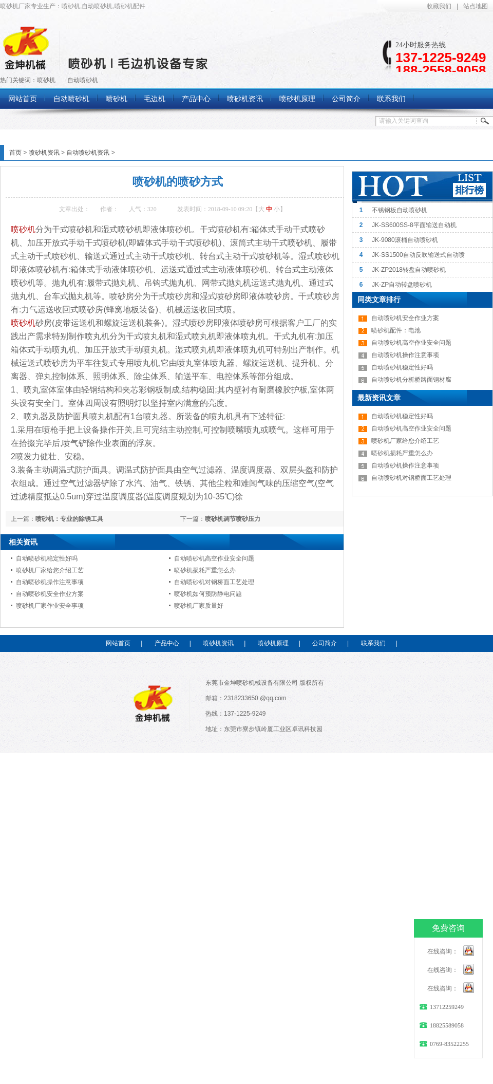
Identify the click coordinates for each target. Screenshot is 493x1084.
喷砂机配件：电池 (396, 330)
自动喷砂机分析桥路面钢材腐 (411, 379)
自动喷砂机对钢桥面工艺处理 (214, 582)
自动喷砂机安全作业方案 (50, 593)
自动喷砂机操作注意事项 (50, 582)
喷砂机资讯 (44, 152)
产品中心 (167, 643)
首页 (15, 152)
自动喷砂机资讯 (87, 152)
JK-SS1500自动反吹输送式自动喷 (418, 254)
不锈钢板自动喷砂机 (399, 210)
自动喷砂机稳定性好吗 (47, 558)
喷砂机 (46, 80)
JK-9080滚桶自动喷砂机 (405, 240)
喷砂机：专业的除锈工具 (69, 518)
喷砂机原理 (273, 643)
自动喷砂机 (82, 80)
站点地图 (475, 6)
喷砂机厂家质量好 (198, 605)
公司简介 (324, 643)
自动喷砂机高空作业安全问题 (214, 558)
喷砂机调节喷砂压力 (232, 518)
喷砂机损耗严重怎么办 (205, 570)
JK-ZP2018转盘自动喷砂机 (409, 269)
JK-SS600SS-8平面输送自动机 (414, 225)
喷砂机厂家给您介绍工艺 (50, 570)
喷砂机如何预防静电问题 (208, 593)
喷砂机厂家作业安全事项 (50, 605)
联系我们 (373, 643)
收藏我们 (439, 6)
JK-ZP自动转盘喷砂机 (402, 284)
